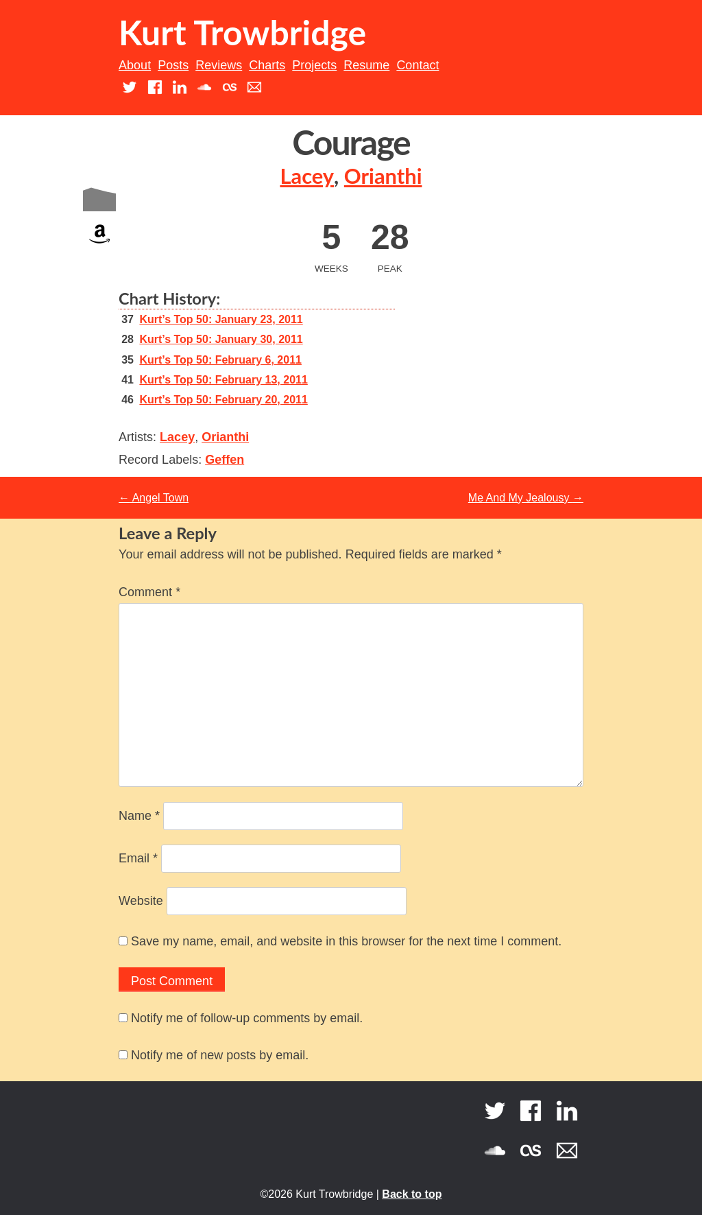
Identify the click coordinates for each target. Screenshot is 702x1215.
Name (139, 816)
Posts (173, 65)
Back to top (411, 1194)
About (135, 65)
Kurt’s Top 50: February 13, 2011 (223, 380)
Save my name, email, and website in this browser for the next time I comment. (346, 941)
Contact (417, 65)
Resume (366, 65)
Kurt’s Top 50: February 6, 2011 (220, 360)
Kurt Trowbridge (242, 32)
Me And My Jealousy (525, 498)
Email (138, 858)
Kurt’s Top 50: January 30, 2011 (220, 339)
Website (141, 901)
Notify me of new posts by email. (219, 1055)
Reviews (218, 65)
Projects (314, 65)
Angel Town (154, 498)
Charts (267, 65)
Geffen (224, 460)
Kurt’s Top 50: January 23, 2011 (220, 319)
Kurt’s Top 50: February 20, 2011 (223, 399)
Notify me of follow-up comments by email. (247, 1018)
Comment (149, 592)
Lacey (307, 176)
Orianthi (383, 176)
